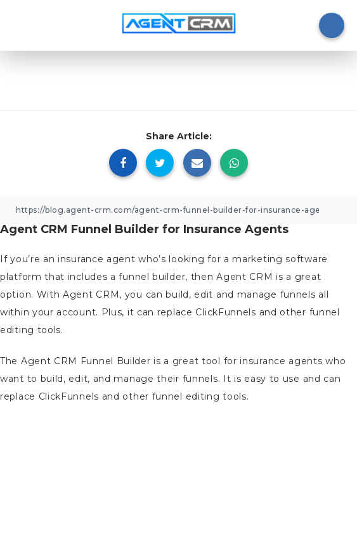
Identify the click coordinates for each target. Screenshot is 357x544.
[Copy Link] (178, 210)
